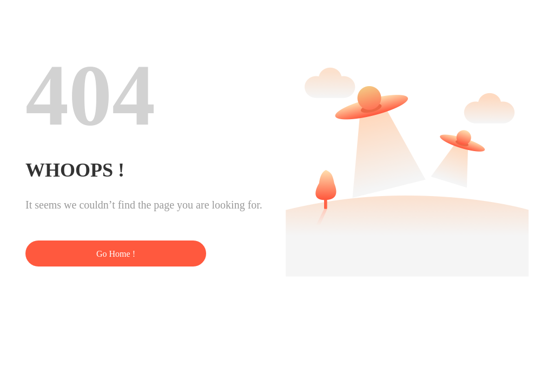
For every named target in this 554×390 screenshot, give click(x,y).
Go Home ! (115, 253)
